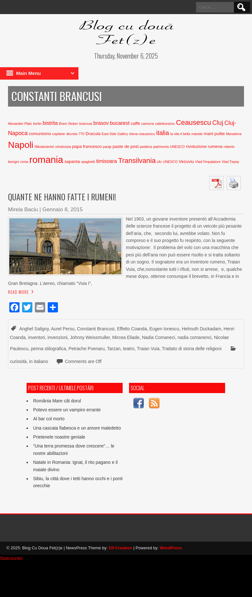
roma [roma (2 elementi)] (24, 162)
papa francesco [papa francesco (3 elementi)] (87, 146)
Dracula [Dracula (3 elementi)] (93, 133)
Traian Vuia (148, 348)
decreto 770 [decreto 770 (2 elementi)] (75, 134)
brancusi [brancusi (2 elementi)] (85, 123)
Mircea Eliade (126, 337)
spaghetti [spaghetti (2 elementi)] (88, 162)
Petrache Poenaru (87, 348)
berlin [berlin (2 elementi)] (37, 123)
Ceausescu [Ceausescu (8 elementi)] (193, 122)
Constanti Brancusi (96, 328)
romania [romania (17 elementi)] (46, 159)
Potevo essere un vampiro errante (67, 409)
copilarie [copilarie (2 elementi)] (58, 134)
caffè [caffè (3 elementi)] (135, 123)
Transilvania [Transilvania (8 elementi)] (137, 161)
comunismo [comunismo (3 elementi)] (40, 133)
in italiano (38, 361)
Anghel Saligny (34, 328)
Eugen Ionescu (164, 328)
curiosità (18, 361)
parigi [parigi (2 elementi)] (107, 147)
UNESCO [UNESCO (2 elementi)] (170, 162)
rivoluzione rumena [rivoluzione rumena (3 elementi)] (204, 146)
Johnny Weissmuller (90, 337)
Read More (18, 292)
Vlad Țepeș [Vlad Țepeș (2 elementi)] (230, 162)
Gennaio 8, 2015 (62, 209)
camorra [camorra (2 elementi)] (147, 123)
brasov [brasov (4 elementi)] (101, 123)
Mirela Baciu (23, 209)
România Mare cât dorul (57, 400)
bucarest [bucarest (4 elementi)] (119, 123)
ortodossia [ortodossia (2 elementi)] (63, 147)
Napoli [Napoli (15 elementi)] (20, 145)
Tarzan (113, 348)
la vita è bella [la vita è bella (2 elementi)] (180, 134)
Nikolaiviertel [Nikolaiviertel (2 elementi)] (44, 147)
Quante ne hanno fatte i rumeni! (62, 197)
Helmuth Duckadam (201, 328)
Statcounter (11, 558)
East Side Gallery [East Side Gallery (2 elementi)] (115, 134)
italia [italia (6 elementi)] (162, 132)
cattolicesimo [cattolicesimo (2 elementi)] (165, 123)
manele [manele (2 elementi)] (197, 134)
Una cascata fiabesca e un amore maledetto (77, 428)
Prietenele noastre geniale (59, 437)
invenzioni (58, 337)
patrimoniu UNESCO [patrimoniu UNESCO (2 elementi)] (168, 147)
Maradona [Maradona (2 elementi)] (233, 134)
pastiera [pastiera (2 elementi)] (146, 147)
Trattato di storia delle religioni (192, 348)
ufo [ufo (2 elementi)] (159, 162)
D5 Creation (120, 547)
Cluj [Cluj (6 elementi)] (217, 122)
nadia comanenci (195, 337)
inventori (36, 337)
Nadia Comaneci (158, 337)
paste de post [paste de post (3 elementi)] (126, 146)
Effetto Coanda (132, 328)
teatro (128, 348)
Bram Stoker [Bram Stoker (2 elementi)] (68, 123)
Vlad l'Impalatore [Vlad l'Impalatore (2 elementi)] (208, 162)
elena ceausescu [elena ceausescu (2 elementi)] (142, 134)
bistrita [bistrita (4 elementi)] (50, 123)
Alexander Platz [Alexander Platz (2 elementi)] (20, 123)
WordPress (171, 547)
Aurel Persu (62, 328)
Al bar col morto (48, 418)
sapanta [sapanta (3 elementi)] (72, 161)
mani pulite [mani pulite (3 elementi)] (214, 133)
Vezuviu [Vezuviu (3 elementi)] (186, 161)
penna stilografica (48, 348)
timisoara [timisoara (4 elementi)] (106, 161)
